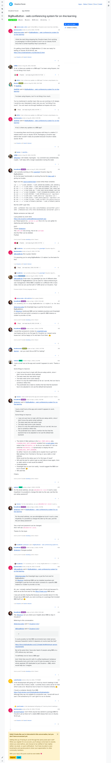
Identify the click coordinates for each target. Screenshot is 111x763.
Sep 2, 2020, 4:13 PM (37, 547)
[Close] (58, 734)
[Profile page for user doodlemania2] (10, 350)
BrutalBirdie (17, 169)
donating (28, 239)
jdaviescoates (20, 27)
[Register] (108, 5)
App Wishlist (13, 20)
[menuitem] (108, 2)
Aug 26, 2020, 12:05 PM (33, 118)
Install (100, 4)
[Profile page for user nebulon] (10, 362)
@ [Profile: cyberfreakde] (19, 712)
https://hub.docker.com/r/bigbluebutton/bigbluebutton (31, 692)
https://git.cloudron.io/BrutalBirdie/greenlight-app (30, 219)
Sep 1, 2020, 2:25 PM (37, 328)
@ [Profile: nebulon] (22, 228)
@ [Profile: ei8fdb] (18, 86)
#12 (59, 118)
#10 (59, 65)
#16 (59, 276)
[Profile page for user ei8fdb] (10, 67)
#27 (59, 680)
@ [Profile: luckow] (19, 311)
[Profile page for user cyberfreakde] (10, 681)
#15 (59, 251)
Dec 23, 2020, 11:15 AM (33, 709)
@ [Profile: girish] (16, 351)
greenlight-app (42, 331)
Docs (95, 4)
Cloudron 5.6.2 (34, 624)
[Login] (108, 2)
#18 (59, 328)
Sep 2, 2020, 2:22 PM (34, 360)
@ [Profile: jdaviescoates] (19, 32)
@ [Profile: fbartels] (17, 158)
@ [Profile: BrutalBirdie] (18, 254)
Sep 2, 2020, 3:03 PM (34, 487)
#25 (59, 566)
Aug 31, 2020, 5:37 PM (33, 251)
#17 (59, 301)
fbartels (16, 83)
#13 (59, 155)
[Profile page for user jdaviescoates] (10, 31)
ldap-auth (51, 176)
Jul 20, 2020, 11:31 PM (33, 30)
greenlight (36, 172)
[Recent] (2, 5)
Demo (90, 4)
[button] (2, 757)
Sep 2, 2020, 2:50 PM (37, 399)
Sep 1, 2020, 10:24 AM (37, 301)
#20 (59, 360)
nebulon (16, 360)
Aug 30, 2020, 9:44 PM (29, 155)
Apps (80, 4)
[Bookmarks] (2, 16)
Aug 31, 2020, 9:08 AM (37, 169)
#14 (59, 169)
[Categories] (2, 2)
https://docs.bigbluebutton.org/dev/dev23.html (29, 52)
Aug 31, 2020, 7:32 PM (37, 276)
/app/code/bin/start (29, 182)
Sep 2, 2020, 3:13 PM (37, 507)
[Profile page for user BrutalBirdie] (10, 170)
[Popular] (2, 12)
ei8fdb (15, 65)
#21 (59, 399)
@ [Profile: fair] (25, 27)
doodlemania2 (18, 348)
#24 (59, 547)
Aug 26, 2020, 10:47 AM (35, 83)
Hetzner (30, 57)
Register (12, 757)
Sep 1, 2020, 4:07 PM (38, 348)
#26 (59, 612)
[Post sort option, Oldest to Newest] (71, 27)
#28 (59, 709)
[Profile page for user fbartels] (10, 84)
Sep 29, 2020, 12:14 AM (33, 566)
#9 (59, 30)
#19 (59, 348)
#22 (59, 487)
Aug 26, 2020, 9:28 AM (29, 65)
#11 (59, 83)
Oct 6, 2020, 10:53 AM (37, 612)
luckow (16, 276)
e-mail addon (50, 443)
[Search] (2, 19)
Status (85, 4)
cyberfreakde (17, 680)
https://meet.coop (41, 591)
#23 (59, 507)
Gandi (25, 57)
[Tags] (2, 9)
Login (18, 757)
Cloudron (18, 57)
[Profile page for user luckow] (10, 277)
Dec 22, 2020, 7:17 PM (33, 680)
